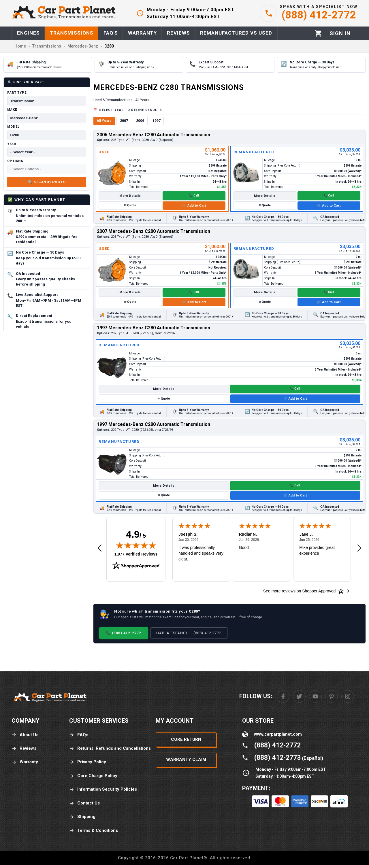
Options (15, 161)
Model (13, 127)
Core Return (186, 739)
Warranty (25, 762)
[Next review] (359, 548)
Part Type (17, 93)
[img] (136, 545)
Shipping (82, 816)
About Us (25, 735)
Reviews (24, 748)
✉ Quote (130, 205)
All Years (104, 121)
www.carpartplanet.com (278, 734)
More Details (130, 196)
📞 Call (194, 195)
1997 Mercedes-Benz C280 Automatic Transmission (153, 327)
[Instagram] (347, 696)
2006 (140, 121)
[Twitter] (299, 696)
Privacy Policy (87, 762)
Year (11, 144)
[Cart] (318, 33)
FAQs (78, 735)
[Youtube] (315, 696)
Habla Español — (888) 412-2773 (189, 633)
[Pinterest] (331, 696)
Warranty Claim (186, 759)
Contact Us (84, 803)
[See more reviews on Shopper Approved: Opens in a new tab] (299, 591)
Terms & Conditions (93, 830)
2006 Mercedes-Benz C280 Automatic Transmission (153, 134)
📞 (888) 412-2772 (123, 633)
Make (12, 110)
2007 (124, 121)
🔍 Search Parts (47, 182)
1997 (157, 121)
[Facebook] (283, 696)
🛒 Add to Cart (194, 205)
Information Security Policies (103, 789)
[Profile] (340, 33)
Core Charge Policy (93, 776)
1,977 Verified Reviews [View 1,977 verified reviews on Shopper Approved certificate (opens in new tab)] (135, 553)
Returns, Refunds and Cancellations (110, 748)
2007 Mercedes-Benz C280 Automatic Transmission (153, 231)
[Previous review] (99, 548)
